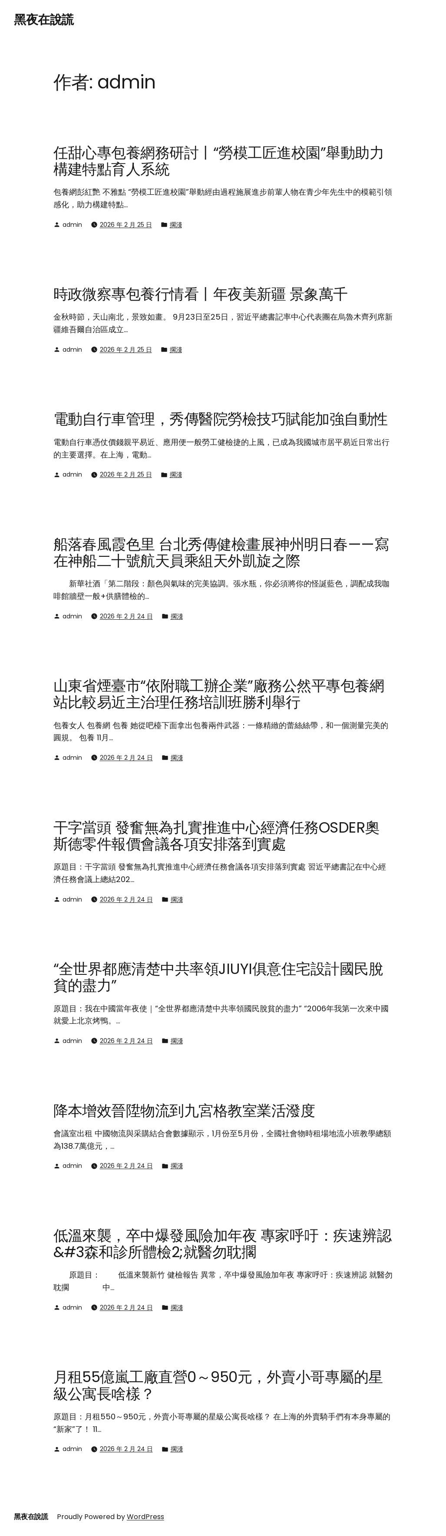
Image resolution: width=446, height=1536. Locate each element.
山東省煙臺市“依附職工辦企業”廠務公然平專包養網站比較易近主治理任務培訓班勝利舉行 (218, 694)
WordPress (145, 1517)
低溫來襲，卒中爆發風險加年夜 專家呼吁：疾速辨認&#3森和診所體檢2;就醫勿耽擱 (222, 1244)
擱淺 (176, 224)
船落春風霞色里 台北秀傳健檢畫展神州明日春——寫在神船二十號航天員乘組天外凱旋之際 (221, 552)
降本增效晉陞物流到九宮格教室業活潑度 (184, 1110)
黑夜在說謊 (44, 19)
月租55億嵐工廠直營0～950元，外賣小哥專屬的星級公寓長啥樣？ (218, 1385)
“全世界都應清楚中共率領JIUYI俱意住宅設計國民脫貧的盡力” (218, 977)
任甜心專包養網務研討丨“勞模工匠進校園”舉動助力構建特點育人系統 (218, 161)
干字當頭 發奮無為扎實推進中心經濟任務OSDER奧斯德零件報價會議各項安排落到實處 (216, 836)
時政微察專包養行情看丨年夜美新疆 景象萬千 (200, 294)
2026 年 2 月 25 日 (126, 224)
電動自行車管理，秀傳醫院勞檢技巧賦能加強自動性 (220, 419)
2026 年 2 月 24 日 (126, 616)
